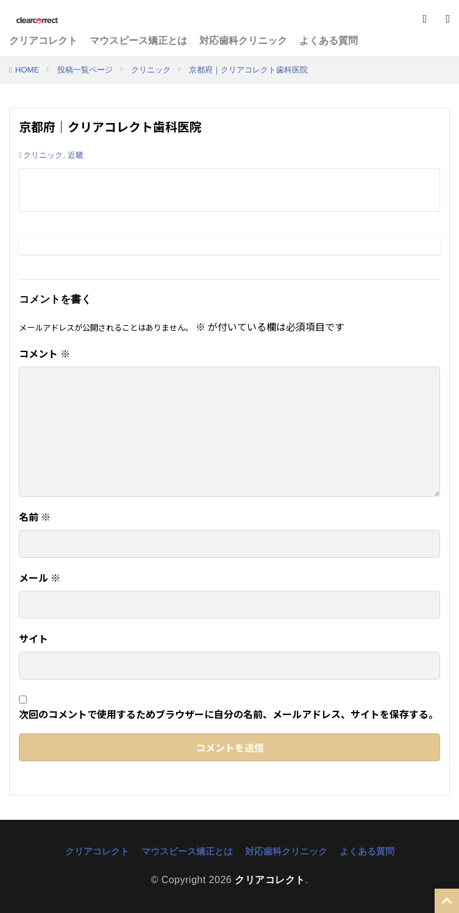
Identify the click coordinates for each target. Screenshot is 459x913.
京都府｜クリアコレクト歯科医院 (248, 69)
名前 (35, 516)
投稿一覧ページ (85, 69)
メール (39, 577)
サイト (33, 638)
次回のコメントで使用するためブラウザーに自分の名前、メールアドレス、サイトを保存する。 (228, 714)
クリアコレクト (43, 40)
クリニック (151, 69)
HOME (27, 69)
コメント (44, 353)
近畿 (76, 155)
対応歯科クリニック (243, 40)
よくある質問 (328, 40)
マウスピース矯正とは (138, 40)
